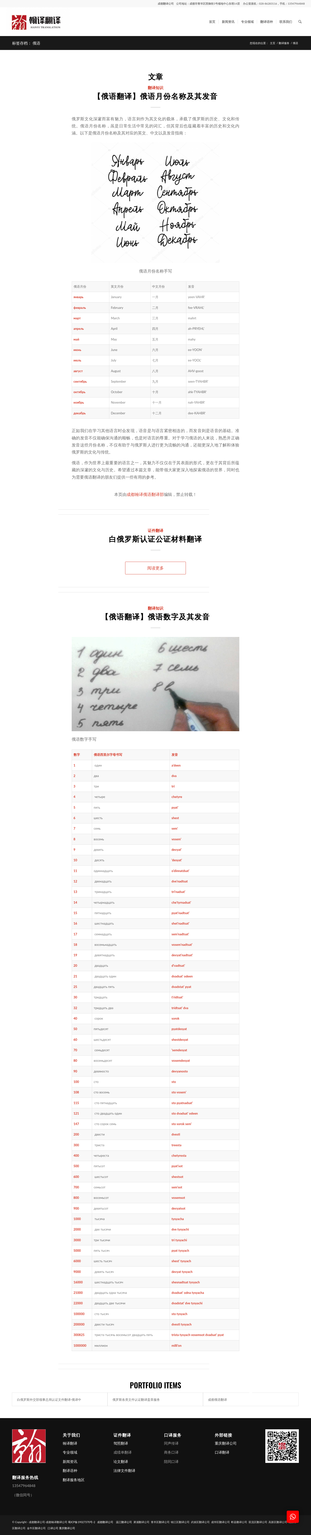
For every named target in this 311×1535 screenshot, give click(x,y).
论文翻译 (120, 1461)
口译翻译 (222, 1452)
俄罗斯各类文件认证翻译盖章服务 (136, 1399)
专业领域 (70, 1452)
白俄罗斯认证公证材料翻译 (155, 538)
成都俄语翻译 (217, 1399)
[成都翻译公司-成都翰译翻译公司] (38, 21)
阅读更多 (155, 567)
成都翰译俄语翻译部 (145, 494)
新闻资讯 (70, 1461)
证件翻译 (155, 530)
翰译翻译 (70, 1443)
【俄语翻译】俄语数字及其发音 (155, 616)
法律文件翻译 (124, 1470)
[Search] (300, 21)
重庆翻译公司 (226, 1443)
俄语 (97, 755)
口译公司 (53, 1528)
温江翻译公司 (124, 1522)
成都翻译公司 (166, 3)
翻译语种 (70, 1470)
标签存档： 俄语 (26, 43)
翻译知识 (155, 87)
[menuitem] (212, 21)
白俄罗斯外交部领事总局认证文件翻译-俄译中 (49, 1399)
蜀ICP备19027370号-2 (81, 1522)
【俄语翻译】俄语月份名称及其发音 (155, 95)
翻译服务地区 (74, 1480)
